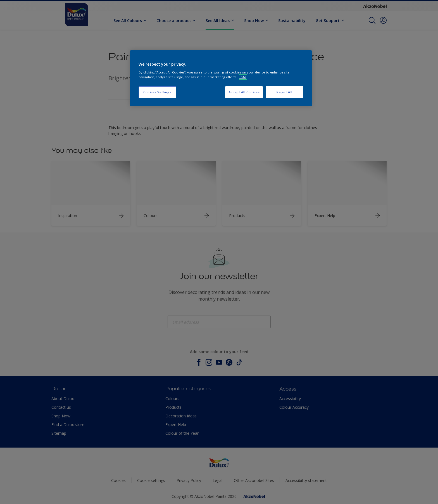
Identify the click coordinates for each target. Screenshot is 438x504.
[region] (221, 78)
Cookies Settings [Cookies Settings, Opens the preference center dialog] (157, 92)
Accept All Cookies (244, 92)
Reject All (284, 92)
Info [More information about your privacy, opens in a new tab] (242, 77)
